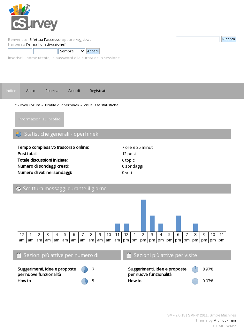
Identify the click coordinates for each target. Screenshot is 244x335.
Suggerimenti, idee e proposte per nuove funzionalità (47, 271)
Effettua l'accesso (45, 39)
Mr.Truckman (224, 320)
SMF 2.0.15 (176, 315)
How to (24, 281)
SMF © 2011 (198, 315)
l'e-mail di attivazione (45, 44)
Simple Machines (223, 315)
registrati (84, 39)
